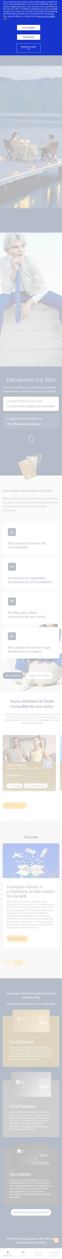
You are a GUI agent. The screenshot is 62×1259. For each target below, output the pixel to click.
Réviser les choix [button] (28, 46)
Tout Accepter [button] (28, 27)
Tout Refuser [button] (28, 37)
